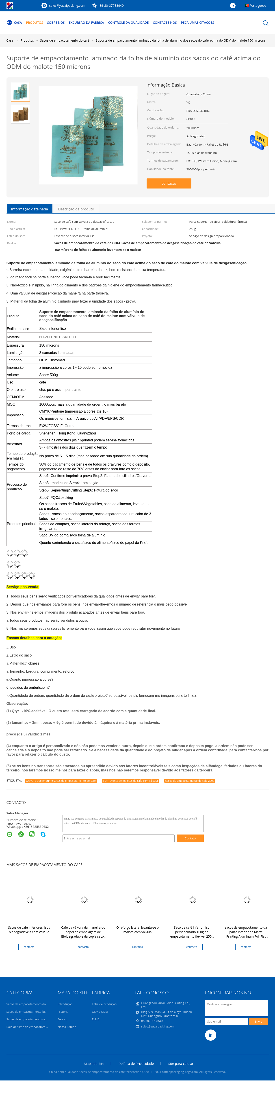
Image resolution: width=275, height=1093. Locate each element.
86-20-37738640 (152, 1021)
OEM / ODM (100, 1012)
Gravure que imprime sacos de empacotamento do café (61, 781)
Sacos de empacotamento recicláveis (31, 1019)
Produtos (34, 22)
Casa (14, 22)
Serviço (62, 1019)
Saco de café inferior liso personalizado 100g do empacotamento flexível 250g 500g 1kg (191, 934)
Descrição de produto (76, 209)
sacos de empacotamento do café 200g (189, 781)
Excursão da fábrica (86, 22)
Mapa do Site (94, 1063)
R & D (96, 1019)
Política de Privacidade (136, 1063)
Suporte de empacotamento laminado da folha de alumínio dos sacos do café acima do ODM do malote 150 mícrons (181, 40)
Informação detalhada (29, 209)
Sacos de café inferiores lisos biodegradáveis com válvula (29, 929)
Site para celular (180, 1063)
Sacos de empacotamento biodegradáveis (34, 1012)
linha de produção (104, 1004)
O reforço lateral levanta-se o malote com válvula (137, 929)
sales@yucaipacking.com (67, 5)
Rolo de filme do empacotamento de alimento (37, 1027)
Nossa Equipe (67, 1027)
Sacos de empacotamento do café (29, 1004)
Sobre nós (56, 22)
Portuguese (257, 5)
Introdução (65, 1004)
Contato (190, 838)
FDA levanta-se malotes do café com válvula (130, 781)
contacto (169, 183)
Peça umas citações (197, 22)
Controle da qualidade (128, 22)
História (63, 1012)
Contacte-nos (165, 22)
